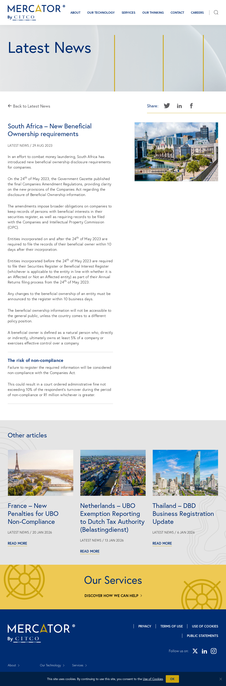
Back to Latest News (29, 106)
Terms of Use (171, 626)
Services (128, 13)
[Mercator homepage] (41, 633)
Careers (197, 13)
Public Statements (202, 636)
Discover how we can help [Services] (111, 595)
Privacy (144, 626)
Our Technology (101, 13)
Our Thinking (153, 13)
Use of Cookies (205, 626)
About (75, 13)
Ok (172, 679)
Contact (177, 13)
